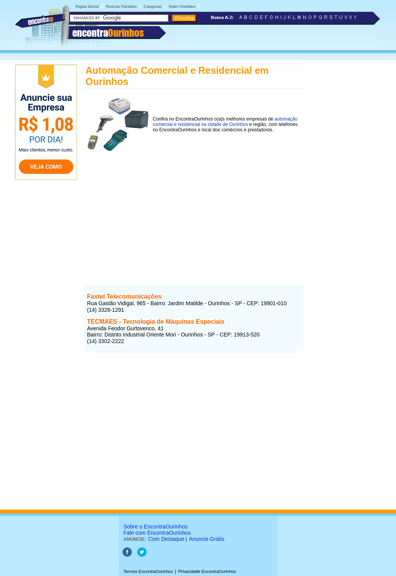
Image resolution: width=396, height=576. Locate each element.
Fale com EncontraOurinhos (157, 533)
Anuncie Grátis (206, 539)
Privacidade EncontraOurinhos (207, 571)
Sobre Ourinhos (182, 6)
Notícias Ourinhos (121, 6)
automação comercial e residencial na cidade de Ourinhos (225, 121)
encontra (108, 33)
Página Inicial (87, 6)
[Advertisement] (194, 213)
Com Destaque (166, 539)
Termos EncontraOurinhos (148, 571)
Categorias (152, 6)
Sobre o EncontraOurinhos (155, 526)
